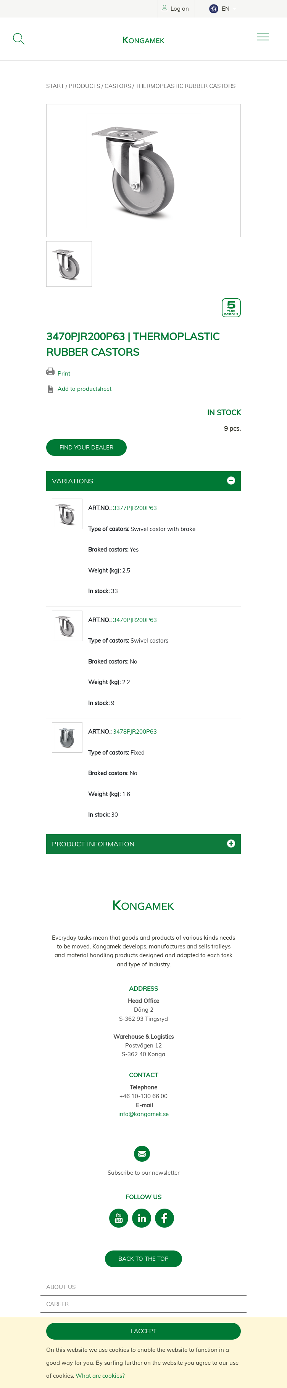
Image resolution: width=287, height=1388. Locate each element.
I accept (143, 1331)
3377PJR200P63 (135, 508)
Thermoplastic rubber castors (185, 86)
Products (85, 86)
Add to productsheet (84, 388)
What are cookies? (100, 1375)
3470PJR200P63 (135, 620)
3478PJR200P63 (135, 731)
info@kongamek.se (143, 1114)
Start (56, 86)
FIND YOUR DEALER (86, 447)
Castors (118, 86)
